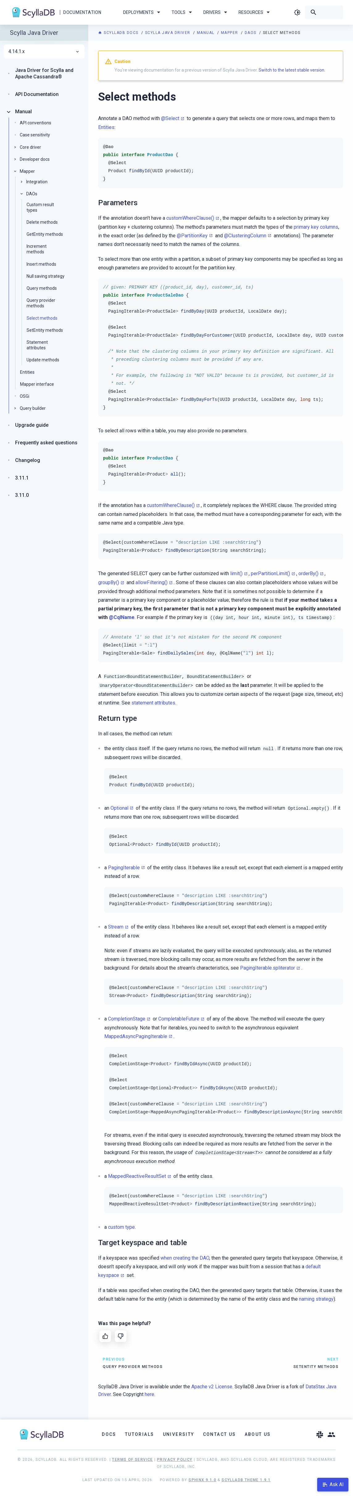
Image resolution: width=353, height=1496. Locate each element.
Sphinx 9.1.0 (202, 1480)
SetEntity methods (45, 330)
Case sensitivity (35, 134)
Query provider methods (41, 303)
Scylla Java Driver (168, 33)
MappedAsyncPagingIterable (135, 1036)
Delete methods (42, 222)
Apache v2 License (211, 1387)
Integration (37, 181)
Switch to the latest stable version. (292, 70)
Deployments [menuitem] (142, 12)
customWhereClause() (190, 218)
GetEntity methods (45, 234)
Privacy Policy (175, 1459)
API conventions (35, 122)
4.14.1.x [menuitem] (44, 51)
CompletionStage (126, 1019)
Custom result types (40, 207)
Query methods (42, 288)
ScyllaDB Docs (119, 33)
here (149, 1394)
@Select (170, 118)
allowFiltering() (151, 582)
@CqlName (122, 617)
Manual (206, 33)
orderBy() (308, 573)
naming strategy (316, 1299)
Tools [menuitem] (183, 12)
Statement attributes (37, 345)
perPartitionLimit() (270, 573)
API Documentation (37, 94)
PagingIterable (124, 868)
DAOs (251, 33)
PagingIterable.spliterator (267, 968)
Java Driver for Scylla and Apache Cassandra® (44, 73)
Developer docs (35, 159)
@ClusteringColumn (245, 236)
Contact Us (219, 1434)
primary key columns (316, 227)
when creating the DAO (184, 1258)
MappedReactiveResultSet (137, 1176)
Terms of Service (132, 1459)
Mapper (230, 33)
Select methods (42, 318)
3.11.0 (22, 495)
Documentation (82, 12)
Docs (109, 1434)
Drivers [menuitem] (216, 12)
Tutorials (139, 1434)
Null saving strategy (45, 276)
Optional (119, 808)
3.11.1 (22, 478)
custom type (121, 1227)
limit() (236, 573)
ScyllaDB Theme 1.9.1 (246, 1480)
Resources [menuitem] (255, 12)
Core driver (30, 147)
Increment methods (37, 249)
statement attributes (153, 703)
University (178, 1434)
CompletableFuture (178, 1019)
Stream (115, 927)
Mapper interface (37, 384)
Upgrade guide (31, 425)
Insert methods (41, 264)
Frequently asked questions (46, 443)
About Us (258, 1434)
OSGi (24, 396)
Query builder (33, 408)
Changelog (27, 460)
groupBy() (108, 582)
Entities (106, 127)
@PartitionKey (192, 236)
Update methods (43, 359)
